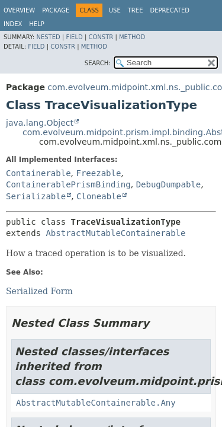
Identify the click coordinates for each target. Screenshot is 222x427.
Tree (135, 10)
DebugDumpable (168, 184)
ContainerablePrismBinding (68, 184)
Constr (100, 37)
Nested (48, 37)
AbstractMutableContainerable (115, 233)
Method (132, 37)
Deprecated (169, 10)
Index (13, 24)
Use (115, 10)
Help (36, 24)
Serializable (36, 196)
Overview (19, 10)
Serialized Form (39, 291)
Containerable (38, 173)
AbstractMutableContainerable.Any (96, 402)
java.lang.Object (39, 123)
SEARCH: (98, 63)
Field (74, 37)
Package (55, 10)
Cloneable (98, 196)
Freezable (98, 173)
